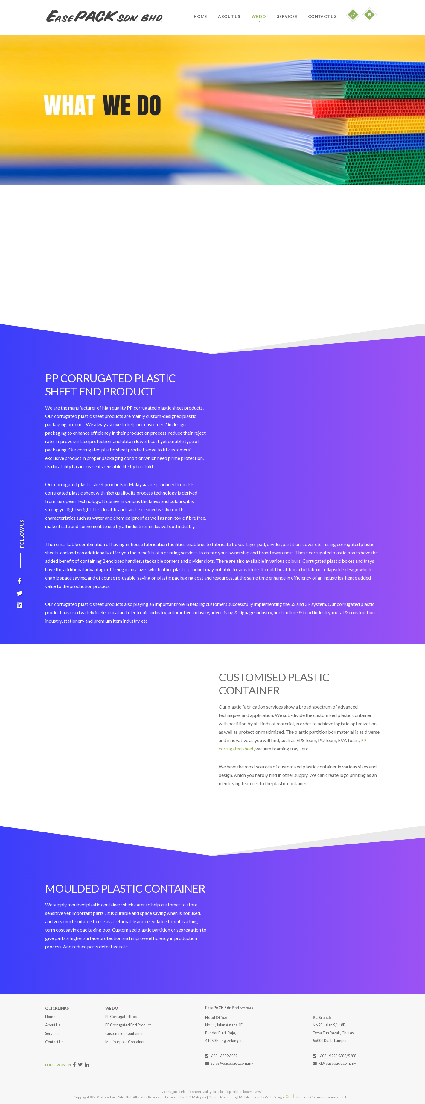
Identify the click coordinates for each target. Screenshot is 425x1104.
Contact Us (54, 1041)
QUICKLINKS (57, 1008)
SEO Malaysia (195, 1097)
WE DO (259, 16)
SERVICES (287, 16)
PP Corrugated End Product (128, 1025)
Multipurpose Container (125, 1041)
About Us (52, 1025)
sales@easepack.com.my (232, 1063)
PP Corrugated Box (121, 1016)
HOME (200, 16)
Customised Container (124, 1033)
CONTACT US (322, 16)
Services (52, 1033)
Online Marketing (222, 1097)
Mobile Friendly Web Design (261, 1097)
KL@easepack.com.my (337, 1063)
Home (50, 1016)
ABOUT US (229, 16)
